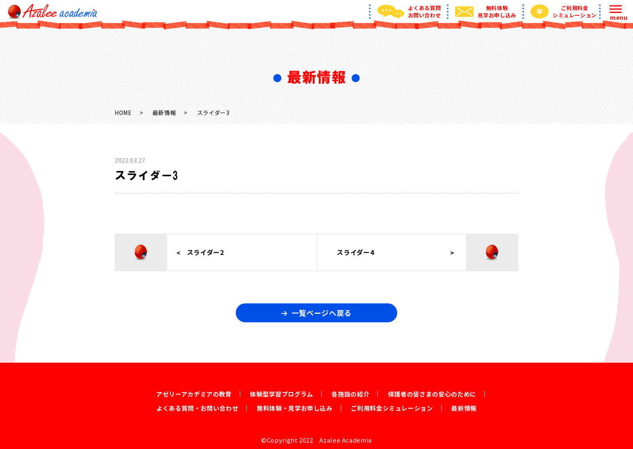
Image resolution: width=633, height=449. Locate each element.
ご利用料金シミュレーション (392, 408)
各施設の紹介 (350, 394)
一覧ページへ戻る (321, 312)
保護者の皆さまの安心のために (432, 394)
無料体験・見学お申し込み (295, 408)
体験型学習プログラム (281, 394)
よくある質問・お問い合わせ (197, 408)
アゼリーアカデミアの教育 (194, 394)
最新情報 (164, 113)
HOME (123, 113)
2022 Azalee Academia (335, 440)
